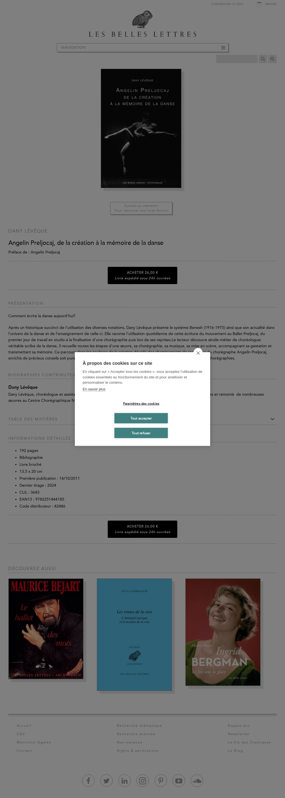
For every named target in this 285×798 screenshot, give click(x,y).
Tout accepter (141, 418)
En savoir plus (94, 389)
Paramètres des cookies (141, 403)
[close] (198, 353)
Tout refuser (141, 433)
